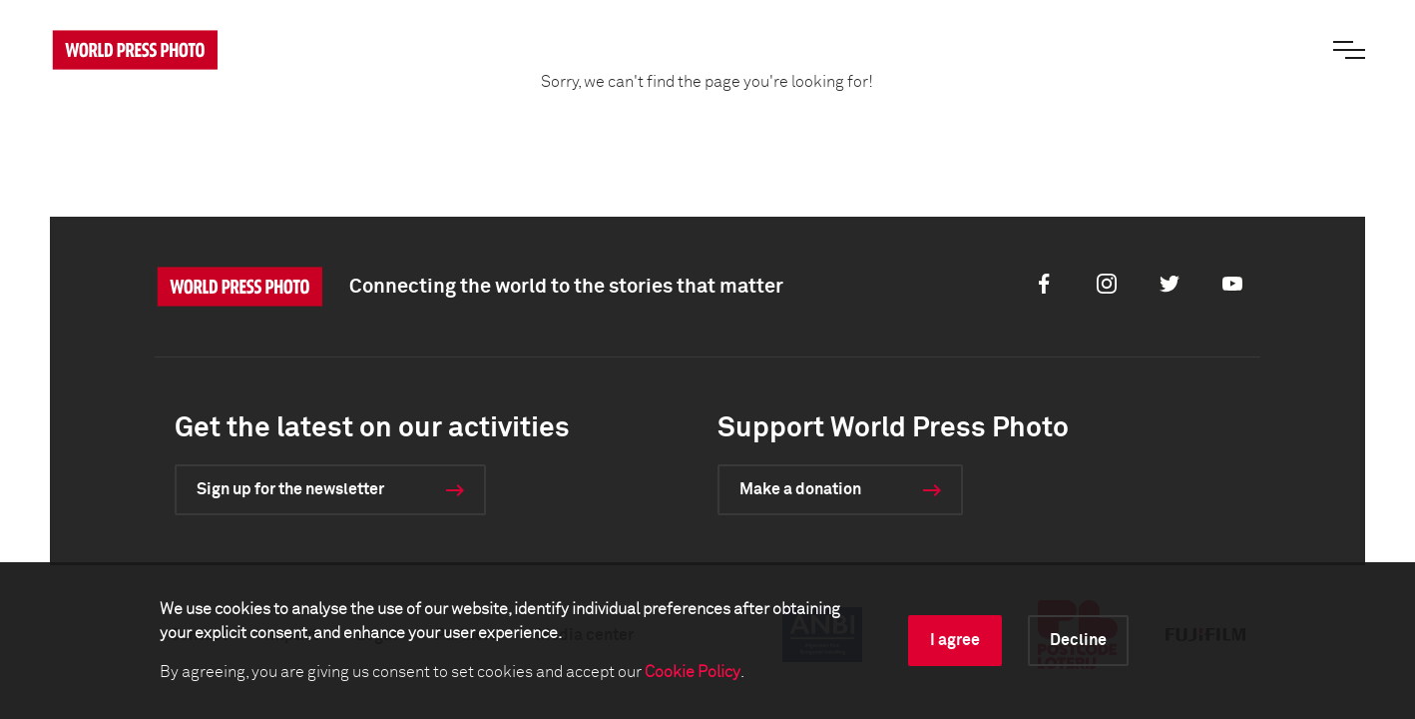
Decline (1078, 640)
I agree (955, 640)
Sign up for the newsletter (290, 489)
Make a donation (800, 489)
